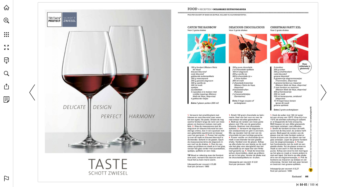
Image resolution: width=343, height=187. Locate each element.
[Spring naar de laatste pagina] (317, 184)
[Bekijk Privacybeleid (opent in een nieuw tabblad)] (6, 99)
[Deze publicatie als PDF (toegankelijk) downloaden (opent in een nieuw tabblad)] (6, 60)
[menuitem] (6, 27)
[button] (6, 20)
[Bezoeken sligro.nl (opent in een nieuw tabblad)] (6, 7)
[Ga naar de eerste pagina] (297, 184)
